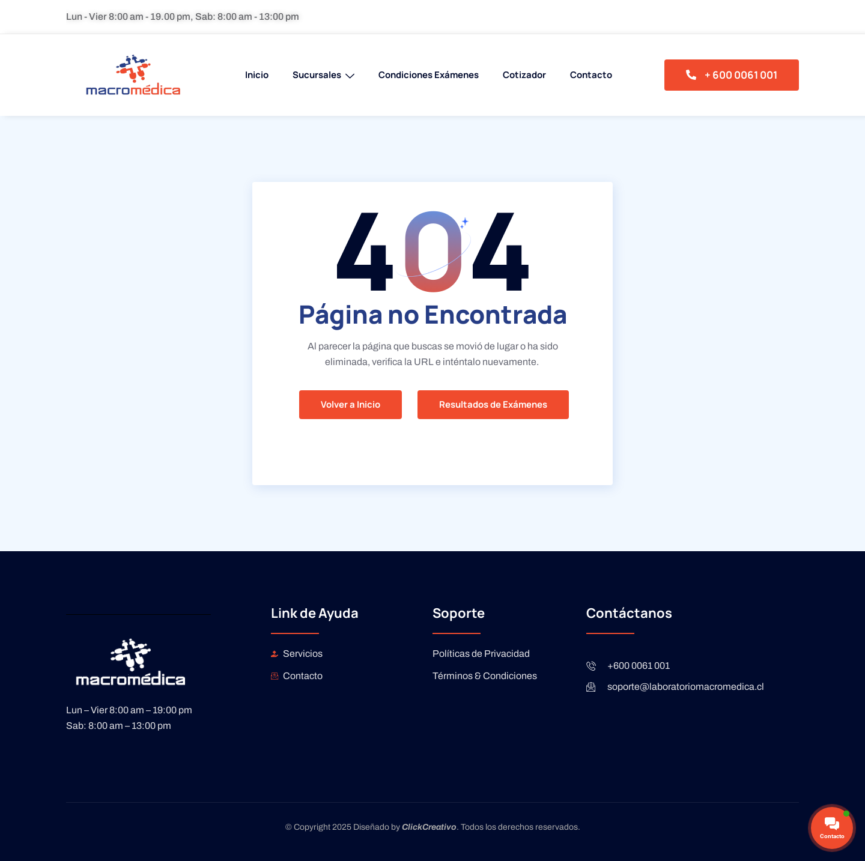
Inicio (257, 74)
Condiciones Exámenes (428, 74)
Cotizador (524, 74)
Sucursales (323, 74)
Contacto (591, 74)
